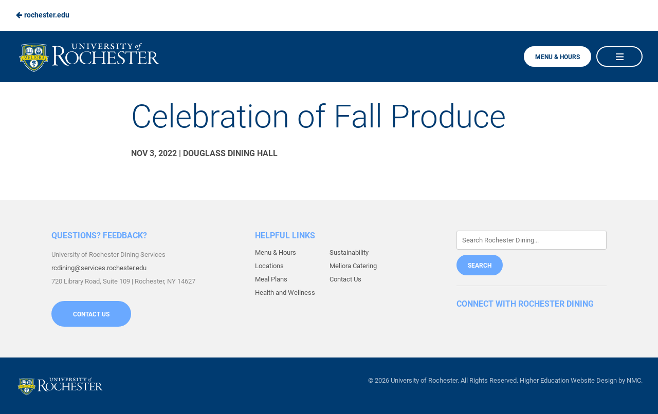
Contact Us (91, 314)
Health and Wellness (285, 292)
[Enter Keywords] (531, 240)
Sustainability (349, 252)
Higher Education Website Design (568, 380)
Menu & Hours (557, 57)
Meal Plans (271, 279)
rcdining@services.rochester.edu (99, 268)
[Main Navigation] (619, 56)
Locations (269, 266)
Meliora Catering (353, 266)
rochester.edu (42, 15)
